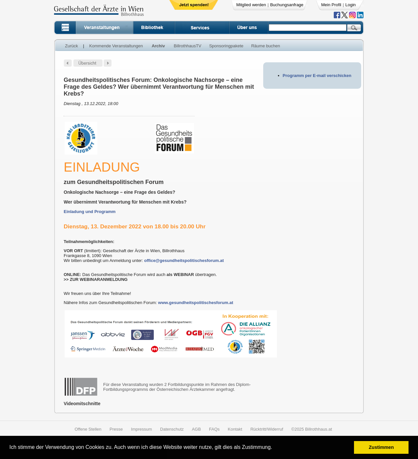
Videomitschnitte (82, 403)
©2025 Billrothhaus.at (311, 429)
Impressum (141, 429)
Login (351, 4)
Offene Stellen (87, 429)
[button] (274, 448)
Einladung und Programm (90, 211)
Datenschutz (172, 429)
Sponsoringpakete (226, 45)
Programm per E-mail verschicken (317, 75)
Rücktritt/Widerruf (266, 429)
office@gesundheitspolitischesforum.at (184, 260)
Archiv (158, 45)
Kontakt (235, 429)
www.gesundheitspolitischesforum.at (195, 302)
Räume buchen (265, 45)
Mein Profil (331, 4)
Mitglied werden (251, 4)
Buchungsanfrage (286, 4)
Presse (116, 429)
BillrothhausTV (187, 45)
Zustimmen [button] (381, 447)
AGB (196, 429)
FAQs (214, 429)
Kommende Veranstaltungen (116, 45)
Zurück (71, 45)
